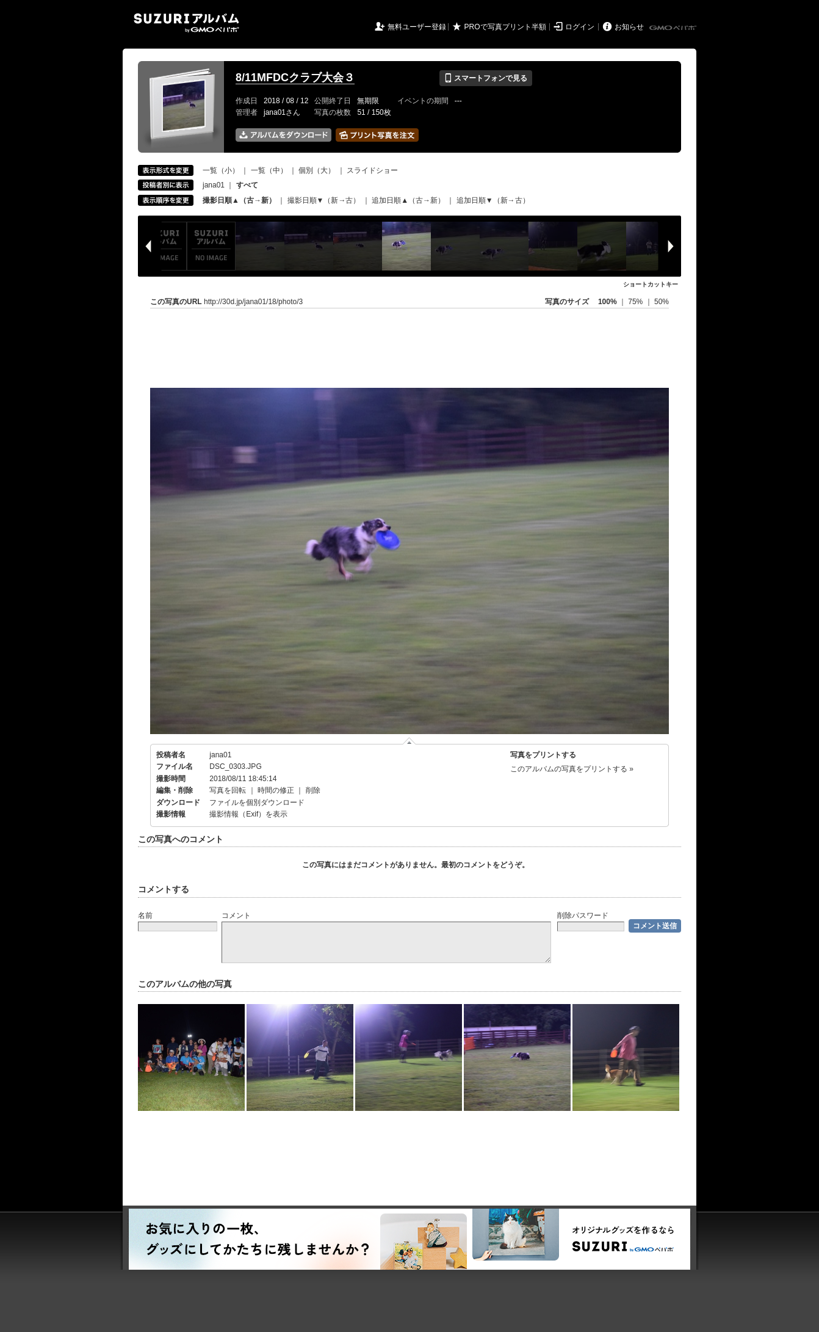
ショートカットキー (650, 284)
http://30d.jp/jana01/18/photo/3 (253, 301)
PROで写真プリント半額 (505, 27)
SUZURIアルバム (186, 23)
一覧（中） (269, 170)
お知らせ (629, 27)
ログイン (579, 27)
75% (636, 301)
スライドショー (372, 170)
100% (607, 301)
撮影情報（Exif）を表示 (248, 814)
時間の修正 (276, 790)
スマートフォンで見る (485, 78)
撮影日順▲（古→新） (239, 200)
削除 (313, 790)
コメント (236, 915)
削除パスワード (582, 915)
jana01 (214, 185)
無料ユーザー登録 (417, 27)
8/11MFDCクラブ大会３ (295, 77)
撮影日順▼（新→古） (324, 200)
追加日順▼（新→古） (493, 200)
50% (661, 301)
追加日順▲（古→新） (408, 200)
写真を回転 (227, 790)
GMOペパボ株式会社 (673, 28)
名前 (145, 915)
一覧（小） (221, 170)
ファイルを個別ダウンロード (257, 802)
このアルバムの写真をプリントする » (571, 769)
